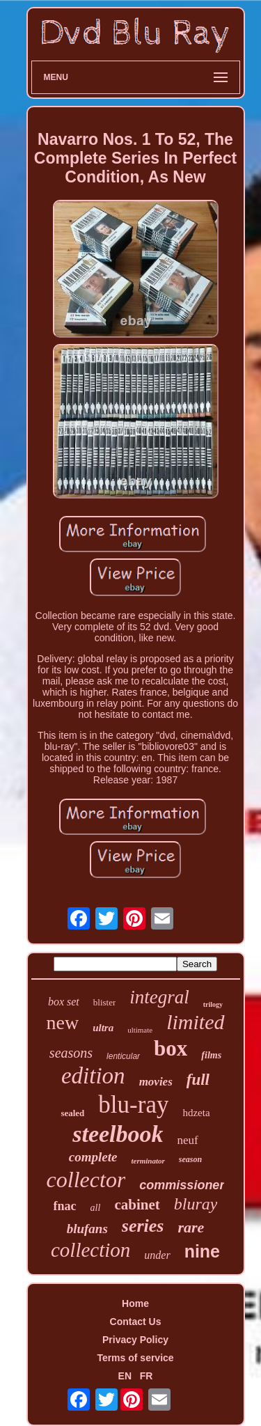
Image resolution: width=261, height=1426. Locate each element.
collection (90, 1250)
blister (104, 1002)
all (95, 1207)
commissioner (181, 1185)
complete (93, 1157)
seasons (71, 1052)
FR (146, 1375)
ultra (103, 1027)
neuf (187, 1140)
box (170, 1048)
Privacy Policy (135, 1339)
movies (156, 1081)
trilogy (213, 1004)
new (62, 1022)
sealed (72, 1113)
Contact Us (135, 1321)
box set (63, 1002)
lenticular (123, 1056)
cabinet (136, 1204)
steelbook (117, 1134)
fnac (65, 1206)
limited (195, 1021)
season (190, 1159)
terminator (148, 1161)
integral (159, 997)
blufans (87, 1228)
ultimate (139, 1030)
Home (135, 1303)
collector (86, 1179)
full (198, 1079)
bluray (196, 1204)
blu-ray (133, 1104)
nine (202, 1251)
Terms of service (135, 1357)
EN (125, 1375)
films (211, 1055)
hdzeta (195, 1112)
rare (190, 1227)
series (143, 1226)
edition (93, 1075)
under (157, 1255)
